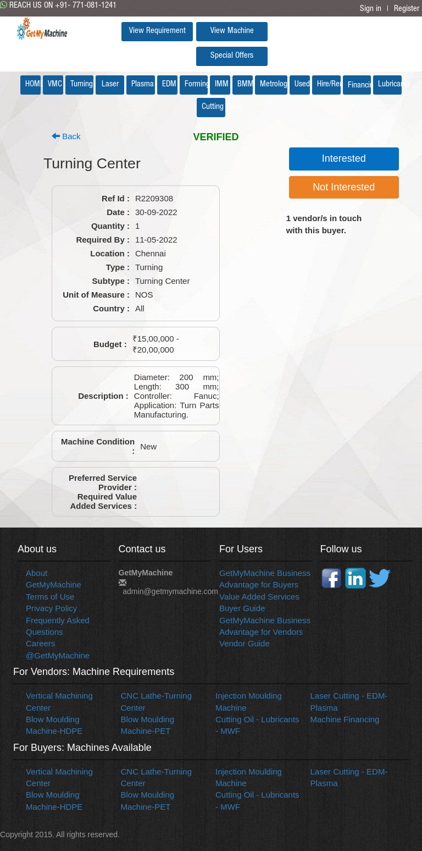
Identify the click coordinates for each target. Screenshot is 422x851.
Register (406, 9)
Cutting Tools (213, 107)
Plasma (142, 84)
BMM (245, 84)
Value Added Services (259, 596)
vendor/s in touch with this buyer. (324, 223)
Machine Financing (345, 719)
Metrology (273, 84)
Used (302, 84)
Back (66, 136)
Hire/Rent (329, 84)
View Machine (232, 31)
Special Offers (231, 56)
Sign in (370, 9)
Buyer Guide (242, 608)
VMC (55, 84)
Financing (359, 85)
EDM (169, 84)
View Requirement (157, 31)
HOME (33, 84)
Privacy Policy (51, 608)
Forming (196, 84)
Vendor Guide (244, 643)
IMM (222, 84)
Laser (110, 84)
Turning (81, 84)
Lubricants (390, 84)
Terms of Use (50, 596)
